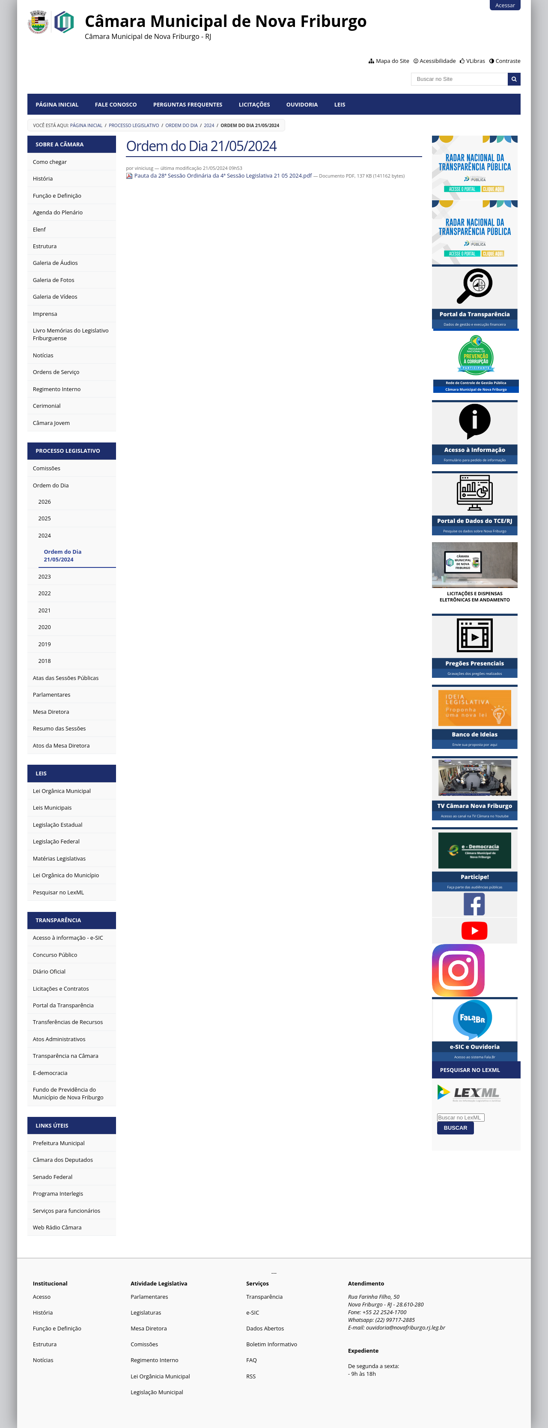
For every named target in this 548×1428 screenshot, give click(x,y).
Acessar (505, 5)
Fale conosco (116, 104)
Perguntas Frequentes (187, 104)
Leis (339, 104)
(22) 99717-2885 (395, 1320)
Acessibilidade (438, 61)
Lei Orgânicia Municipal (160, 1376)
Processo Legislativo (134, 125)
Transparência (58, 920)
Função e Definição (57, 1328)
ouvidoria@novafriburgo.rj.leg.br (405, 1327)
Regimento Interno (155, 1360)
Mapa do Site (392, 61)
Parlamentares (149, 1296)
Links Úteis (52, 1125)
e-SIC (252, 1312)
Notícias (43, 1360)
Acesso (42, 1296)
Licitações (254, 104)
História (43, 1312)
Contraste (508, 61)
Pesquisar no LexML (470, 1070)
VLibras (475, 61)
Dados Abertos (265, 1328)
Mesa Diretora (149, 1328)
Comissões (144, 1344)
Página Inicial (57, 104)
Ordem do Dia (182, 125)
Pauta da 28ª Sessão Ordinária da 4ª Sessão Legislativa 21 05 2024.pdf (219, 175)
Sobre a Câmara (59, 144)
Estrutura (45, 1344)
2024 (209, 125)
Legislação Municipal (157, 1392)
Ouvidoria (302, 104)
